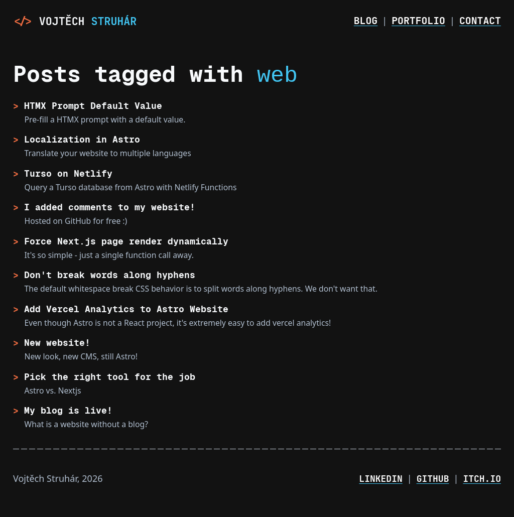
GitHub (433, 478)
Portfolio (418, 20)
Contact (480, 20)
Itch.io (482, 478)
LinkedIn (380, 478)
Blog (365, 20)
